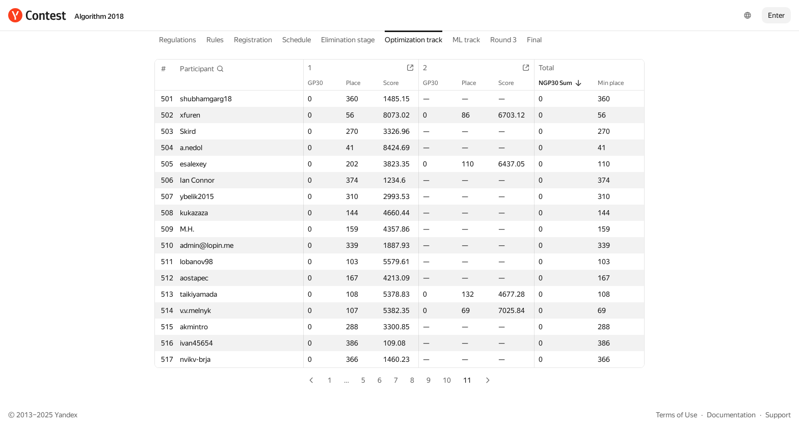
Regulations (177, 40)
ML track (466, 40)
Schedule (296, 40)
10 (447, 380)
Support (778, 415)
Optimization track (413, 40)
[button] (202, 69)
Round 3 (503, 40)
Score (396, 83)
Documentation (731, 415)
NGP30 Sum (560, 83)
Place (358, 83)
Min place (616, 83)
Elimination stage (348, 40)
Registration (253, 40)
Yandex (66, 415)
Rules (215, 40)
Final (534, 40)
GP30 (320, 83)
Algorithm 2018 (99, 16)
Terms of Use (676, 415)
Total (551, 68)
